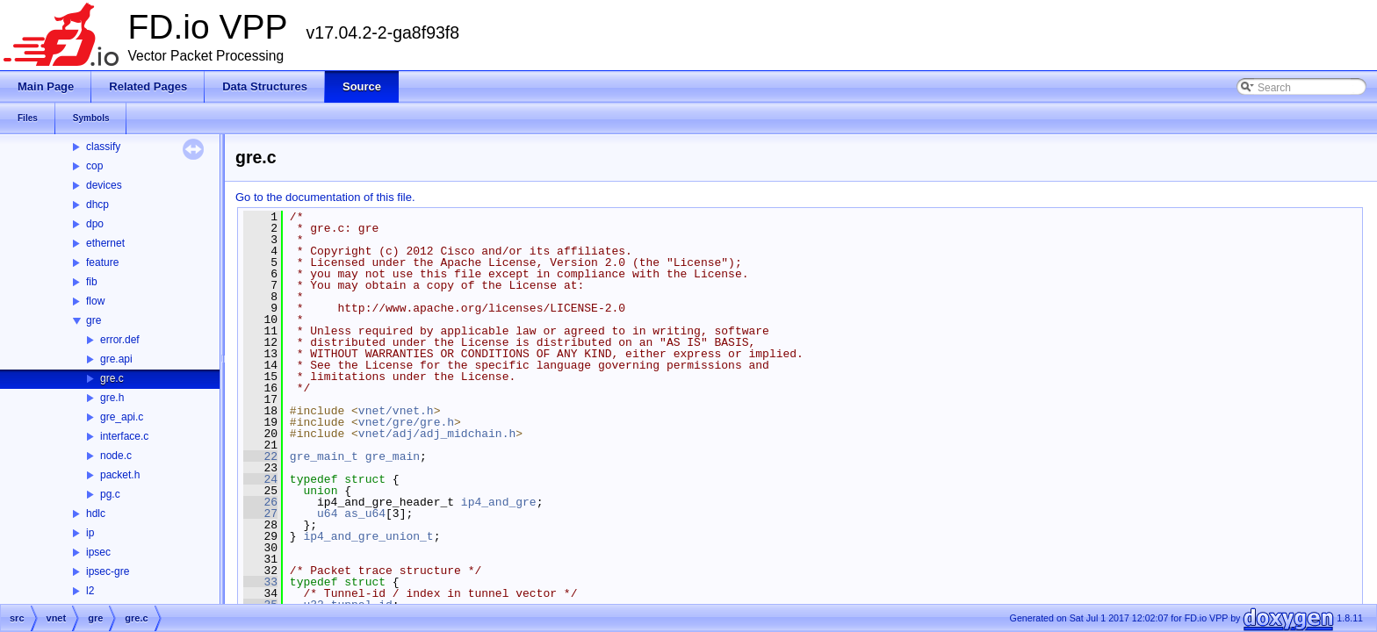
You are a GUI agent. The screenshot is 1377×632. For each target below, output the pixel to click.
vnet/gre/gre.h (406, 422)
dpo (95, 224)
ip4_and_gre (499, 502)
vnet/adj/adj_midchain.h (436, 434)
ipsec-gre (107, 571)
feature (102, 262)
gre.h (112, 397)
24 (260, 479)
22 (260, 456)
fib (91, 282)
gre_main (392, 456)
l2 (90, 591)
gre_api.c (121, 417)
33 (260, 582)
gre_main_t (324, 456)
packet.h (120, 475)
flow (95, 301)
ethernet (105, 243)
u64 (327, 513)
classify (103, 146)
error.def (120, 340)
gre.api (116, 359)
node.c (116, 455)
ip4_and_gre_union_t (368, 536)
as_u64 (365, 513)
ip (90, 533)
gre (93, 320)
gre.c (112, 378)
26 (260, 502)
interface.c (124, 436)
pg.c (110, 494)
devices (104, 185)
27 (260, 513)
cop (94, 166)
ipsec (98, 552)
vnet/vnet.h (396, 411)
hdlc (95, 513)
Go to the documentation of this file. (325, 197)
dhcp (97, 204)
